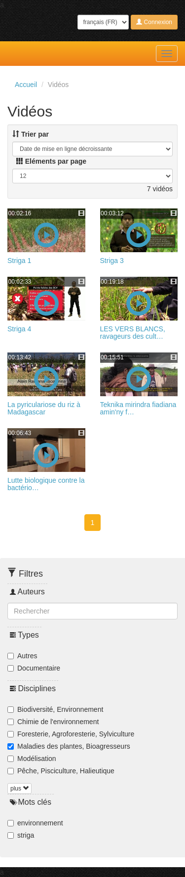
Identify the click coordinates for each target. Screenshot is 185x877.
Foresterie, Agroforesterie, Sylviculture (75, 734)
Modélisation (36, 758)
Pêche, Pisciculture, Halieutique (65, 771)
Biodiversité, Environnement (60, 709)
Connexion (154, 22)
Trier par (30, 134)
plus (19, 788)
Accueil (26, 84)
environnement (40, 823)
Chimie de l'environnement (58, 722)
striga (25, 835)
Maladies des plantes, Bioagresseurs (73, 746)
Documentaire (38, 668)
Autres (27, 656)
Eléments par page (51, 161)
